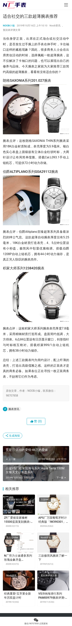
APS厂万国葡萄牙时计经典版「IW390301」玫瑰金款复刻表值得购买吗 (52, 520)
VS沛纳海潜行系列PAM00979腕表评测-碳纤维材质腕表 (53, 596)
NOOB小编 (9, 25)
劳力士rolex (12, 537)
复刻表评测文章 (11, 30)
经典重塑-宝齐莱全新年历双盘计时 (17, 595)
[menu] (66, 4)
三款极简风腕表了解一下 (52, 557)
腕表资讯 (13, 409)
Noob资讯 (55, 25)
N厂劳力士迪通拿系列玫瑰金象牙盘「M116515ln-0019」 (18, 558)
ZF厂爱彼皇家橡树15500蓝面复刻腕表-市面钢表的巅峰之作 (18, 520)
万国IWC (45, 499)
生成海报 (12, 435)
